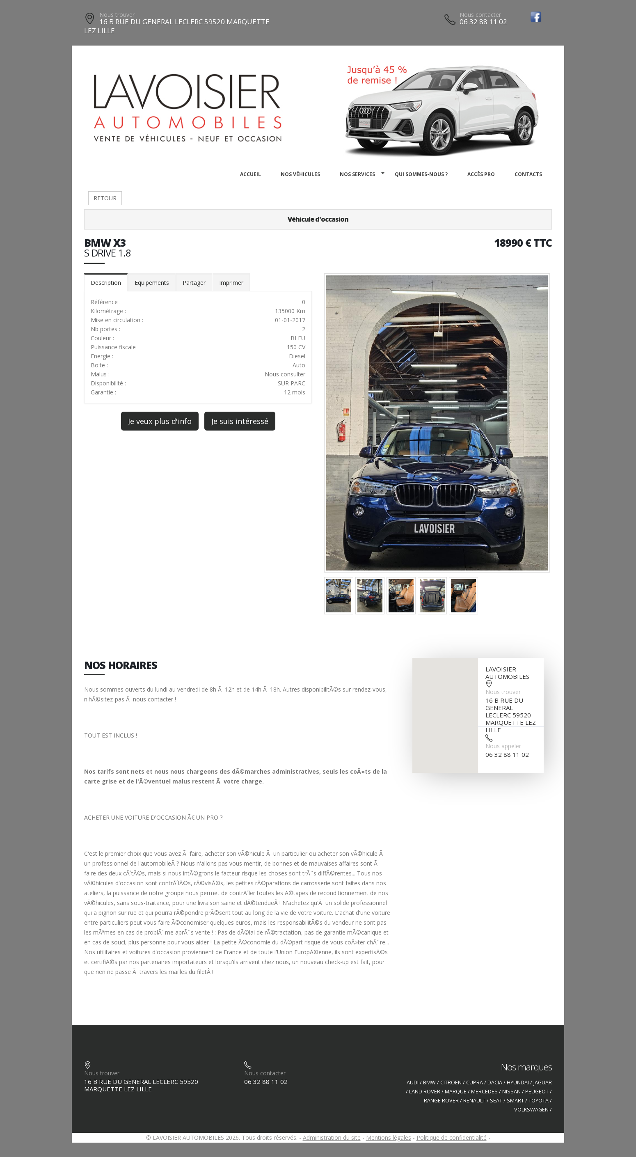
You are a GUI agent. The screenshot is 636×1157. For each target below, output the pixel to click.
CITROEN (451, 1082)
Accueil (250, 174)
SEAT (496, 1100)
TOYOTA (538, 1100)
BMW (429, 1082)
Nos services (357, 174)
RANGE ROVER (441, 1100)
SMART (515, 1100)
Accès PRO (481, 174)
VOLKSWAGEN (531, 1109)
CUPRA (474, 1082)
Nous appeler (503, 746)
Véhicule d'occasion (318, 219)
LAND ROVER (424, 1091)
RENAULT (474, 1100)
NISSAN (511, 1091)
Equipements (152, 282)
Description (106, 282)
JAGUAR (542, 1082)
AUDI (413, 1082)
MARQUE (456, 1091)
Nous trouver (117, 14)
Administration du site (332, 1137)
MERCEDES (484, 1091)
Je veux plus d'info (160, 421)
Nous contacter (480, 14)
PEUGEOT (537, 1091)
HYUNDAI (518, 1082)
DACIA (494, 1082)
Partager (194, 282)
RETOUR (105, 198)
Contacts (528, 174)
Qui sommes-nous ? (421, 174)
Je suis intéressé (239, 421)
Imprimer (231, 282)
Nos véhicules (300, 174)
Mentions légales (388, 1137)
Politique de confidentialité (451, 1137)
